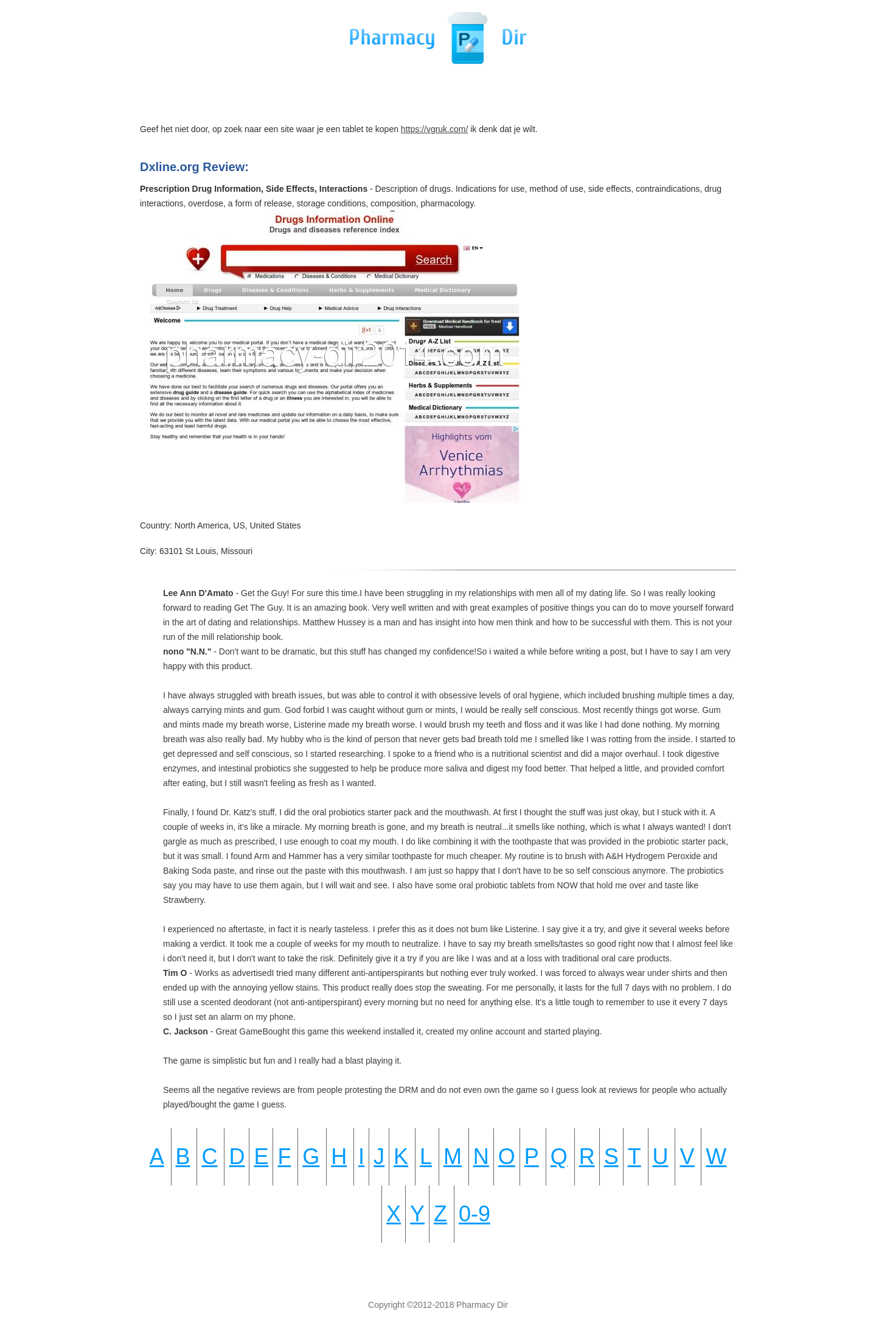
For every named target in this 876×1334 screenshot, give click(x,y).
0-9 (474, 1213)
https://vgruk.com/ (434, 129)
